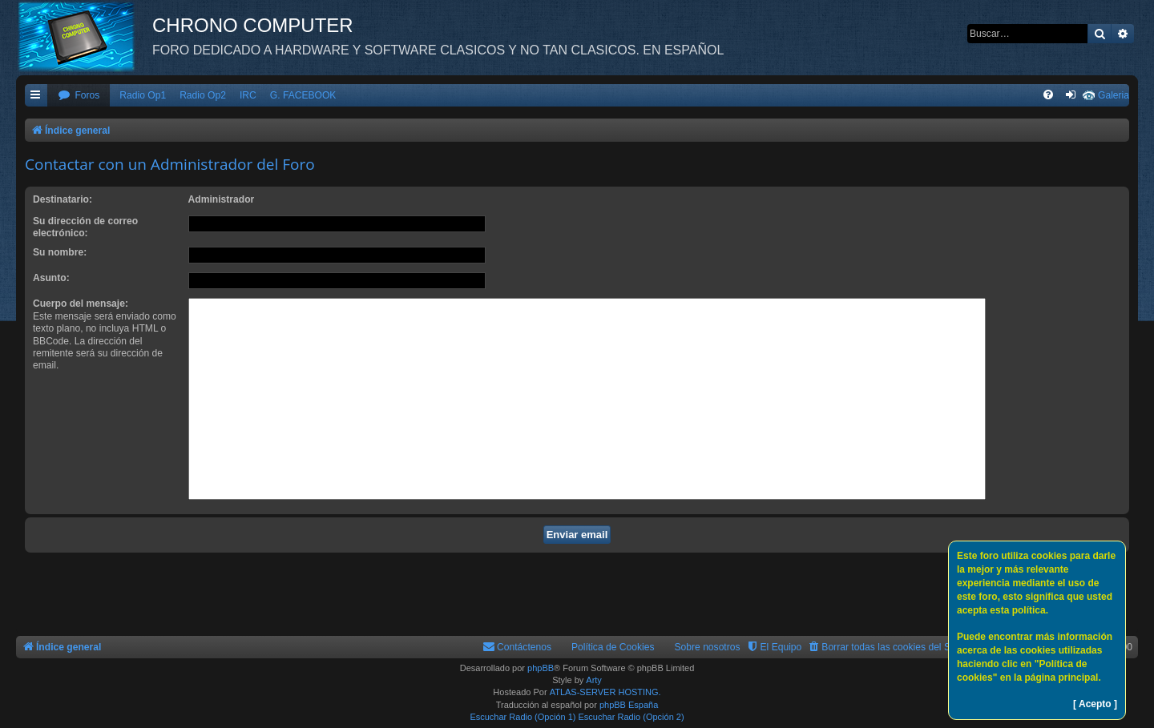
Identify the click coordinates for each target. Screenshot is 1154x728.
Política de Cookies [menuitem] (613, 647)
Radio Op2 (203, 95)
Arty (594, 680)
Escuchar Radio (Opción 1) (522, 717)
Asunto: (51, 278)
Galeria (1113, 95)
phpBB (540, 668)
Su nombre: (60, 252)
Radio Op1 (142, 95)
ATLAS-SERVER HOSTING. (605, 692)
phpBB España (628, 705)
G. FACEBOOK (303, 95)
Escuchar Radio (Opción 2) (631, 717)
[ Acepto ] (1095, 704)
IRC (248, 95)
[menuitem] (78, 96)
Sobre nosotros (707, 647)
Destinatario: (62, 199)
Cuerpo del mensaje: (80, 303)
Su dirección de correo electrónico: (85, 227)
